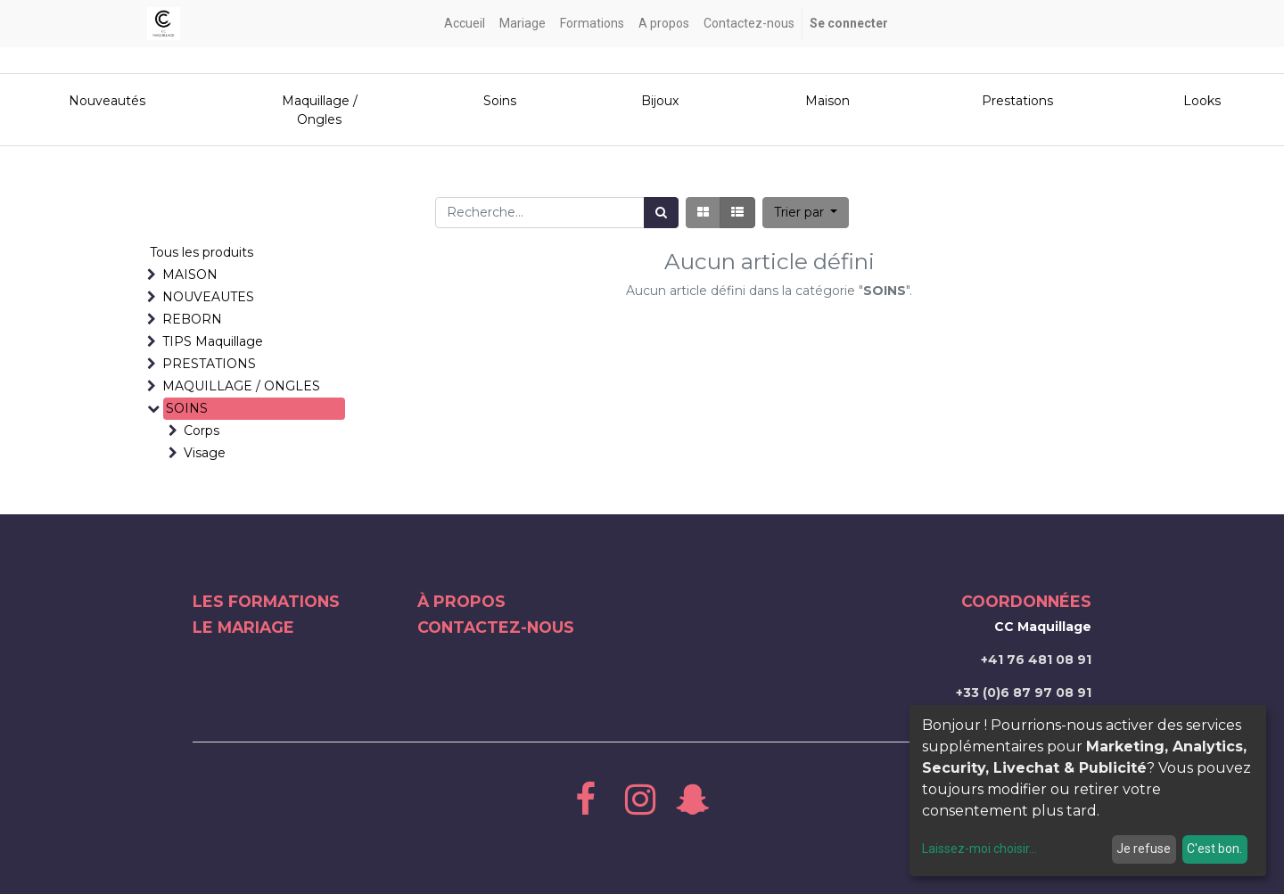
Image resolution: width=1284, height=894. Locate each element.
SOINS (187, 408)
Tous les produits (201, 252)
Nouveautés (109, 101)
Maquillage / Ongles (320, 110)
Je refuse (1143, 848)
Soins (499, 101)
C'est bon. (1214, 848)
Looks (1202, 101)
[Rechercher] (661, 212)
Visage (205, 453)
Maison (827, 101)
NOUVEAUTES (208, 297)
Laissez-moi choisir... (979, 848)
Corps (201, 430)
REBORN (192, 319)
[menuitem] (464, 23)
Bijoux (660, 101)
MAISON (190, 275)
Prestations (1017, 101)
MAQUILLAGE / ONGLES (241, 386)
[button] (806, 212)
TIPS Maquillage (212, 341)
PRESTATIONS (209, 364)
